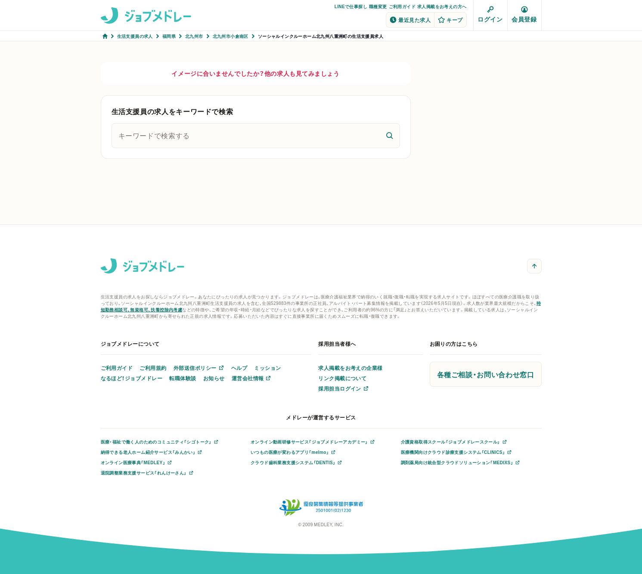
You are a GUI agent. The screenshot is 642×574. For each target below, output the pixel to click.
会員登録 (524, 14)
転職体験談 (182, 378)
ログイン (490, 14)
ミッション (267, 368)
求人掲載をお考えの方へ (441, 6)
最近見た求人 (410, 20)
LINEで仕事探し (351, 6)
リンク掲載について (342, 378)
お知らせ (214, 378)
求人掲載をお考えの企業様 (350, 368)
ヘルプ (239, 368)
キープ (450, 20)
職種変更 (378, 6)
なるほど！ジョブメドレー (132, 378)
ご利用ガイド (402, 6)
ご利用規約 (153, 368)
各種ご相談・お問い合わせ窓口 (485, 374)
